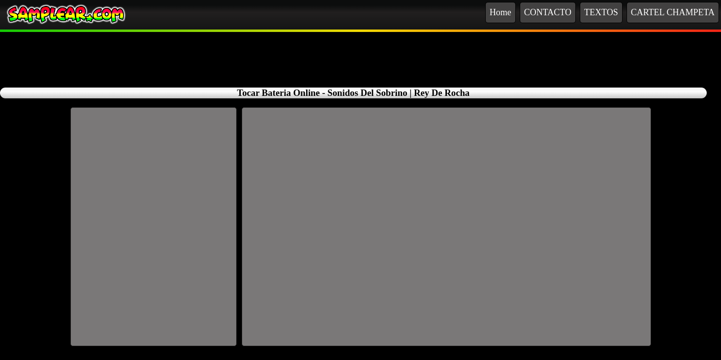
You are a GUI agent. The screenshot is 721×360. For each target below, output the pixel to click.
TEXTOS (601, 12)
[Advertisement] (361, 54)
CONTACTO (547, 12)
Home (500, 12)
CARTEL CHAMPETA (673, 12)
